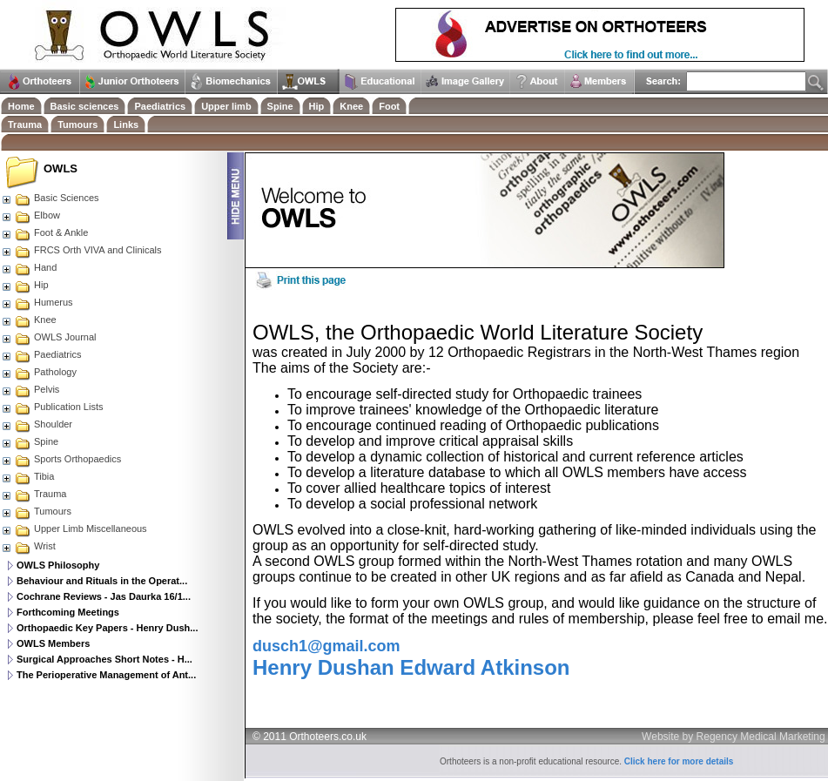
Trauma (34, 493)
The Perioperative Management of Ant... (106, 675)
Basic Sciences (50, 197)
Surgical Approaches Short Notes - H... (104, 659)
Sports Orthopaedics (61, 459)
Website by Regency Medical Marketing (733, 737)
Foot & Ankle (44, 232)
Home (21, 106)
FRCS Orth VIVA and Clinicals (81, 250)
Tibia (27, 476)
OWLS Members (53, 643)
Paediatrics (41, 354)
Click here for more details (679, 761)
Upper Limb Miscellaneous (74, 528)
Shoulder (36, 424)
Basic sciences (84, 106)
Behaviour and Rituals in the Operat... (102, 581)
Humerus (37, 302)
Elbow (30, 215)
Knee (29, 319)
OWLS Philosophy (58, 565)
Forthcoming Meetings (68, 612)
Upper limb (226, 106)
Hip (25, 284)
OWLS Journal (49, 337)
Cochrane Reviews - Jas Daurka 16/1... (104, 596)
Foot (389, 106)
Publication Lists (52, 406)
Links (125, 124)
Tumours (36, 511)
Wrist (28, 546)
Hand (29, 267)
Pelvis (30, 389)
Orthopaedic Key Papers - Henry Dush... (107, 628)
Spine (29, 441)
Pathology (39, 372)
